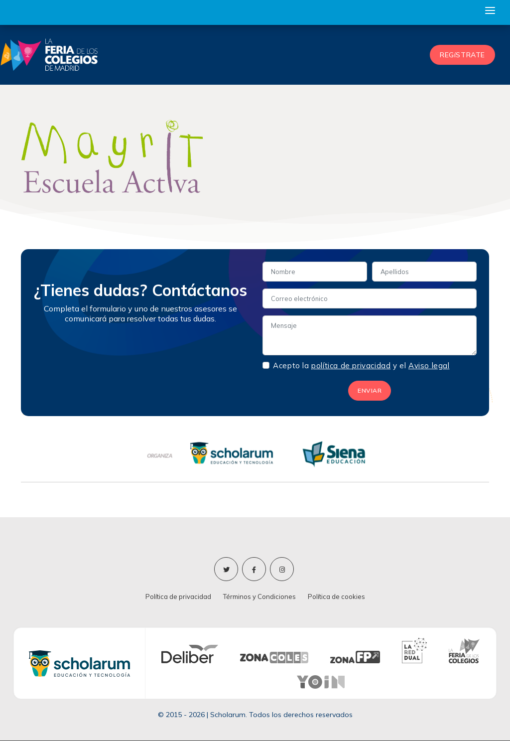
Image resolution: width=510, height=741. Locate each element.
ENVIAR (370, 390)
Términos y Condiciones (259, 596)
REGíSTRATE (462, 54)
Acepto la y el (361, 365)
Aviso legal (429, 366)
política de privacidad (350, 366)
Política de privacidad (178, 596)
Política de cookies (336, 596)
